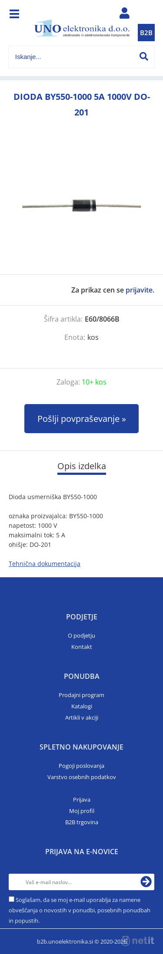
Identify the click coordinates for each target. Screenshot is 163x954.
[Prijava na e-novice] (146, 882)
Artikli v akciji (81, 717)
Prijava (81, 799)
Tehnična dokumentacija (44, 563)
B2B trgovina (81, 822)
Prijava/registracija (124, 15)
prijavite (139, 290)
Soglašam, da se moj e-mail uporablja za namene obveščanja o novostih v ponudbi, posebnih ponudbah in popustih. (79, 910)
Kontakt (81, 647)
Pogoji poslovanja (81, 766)
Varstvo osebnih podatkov (81, 777)
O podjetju (81, 635)
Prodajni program (81, 695)
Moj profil (81, 811)
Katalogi (81, 706)
